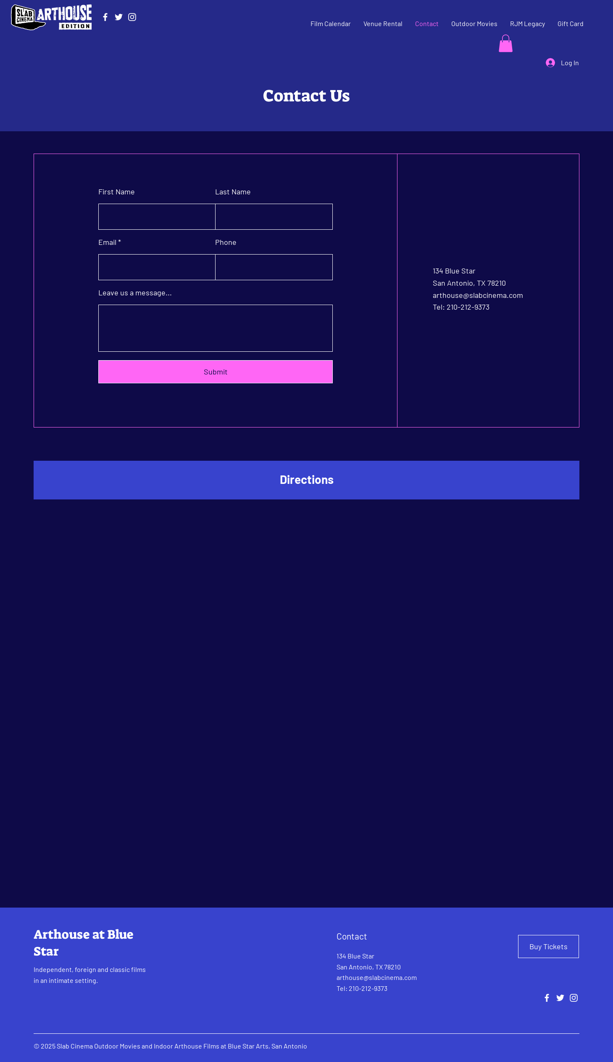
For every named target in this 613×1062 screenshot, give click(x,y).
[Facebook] (105, 17)
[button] (505, 43)
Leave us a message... (135, 292)
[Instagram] (132, 17)
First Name (116, 191)
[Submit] (215, 371)
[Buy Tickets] (548, 946)
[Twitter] (118, 17)
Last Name (233, 191)
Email (107, 242)
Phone (226, 242)
